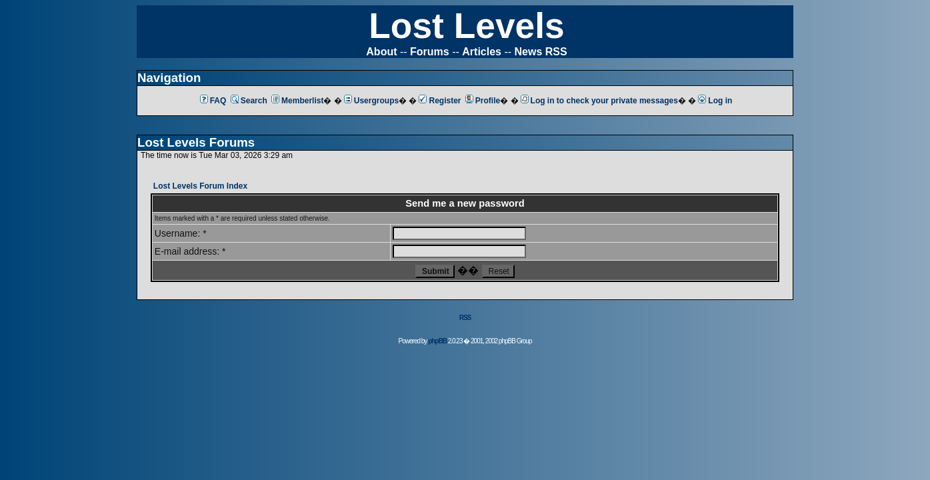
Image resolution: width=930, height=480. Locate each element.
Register (440, 100)
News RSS (541, 51)
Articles (481, 51)
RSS (465, 317)
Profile (482, 100)
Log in (715, 100)
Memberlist (297, 100)
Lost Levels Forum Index (200, 186)
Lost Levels (466, 25)
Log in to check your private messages (599, 100)
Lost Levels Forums (196, 142)
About (381, 51)
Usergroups (371, 100)
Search (249, 100)
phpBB (437, 341)
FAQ (213, 100)
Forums (429, 51)
